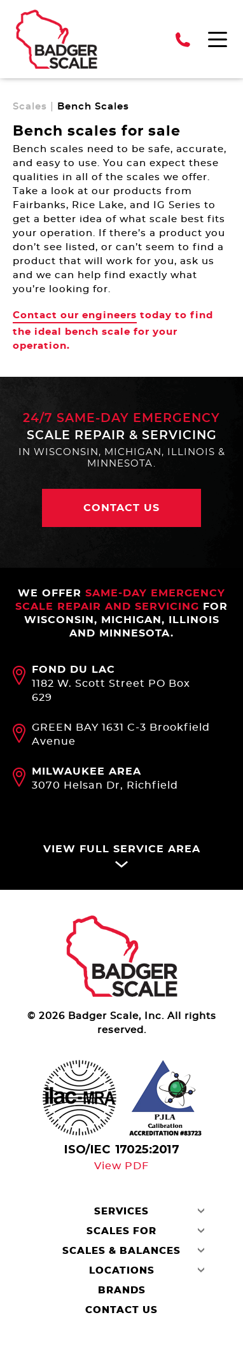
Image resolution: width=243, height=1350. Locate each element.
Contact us (121, 508)
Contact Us (121, 1310)
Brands (122, 1290)
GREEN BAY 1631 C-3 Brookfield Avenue (121, 734)
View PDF (121, 1166)
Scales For (121, 1231)
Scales (30, 106)
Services (121, 1211)
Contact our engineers (75, 315)
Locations (122, 1271)
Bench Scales (93, 106)
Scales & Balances (121, 1251)
